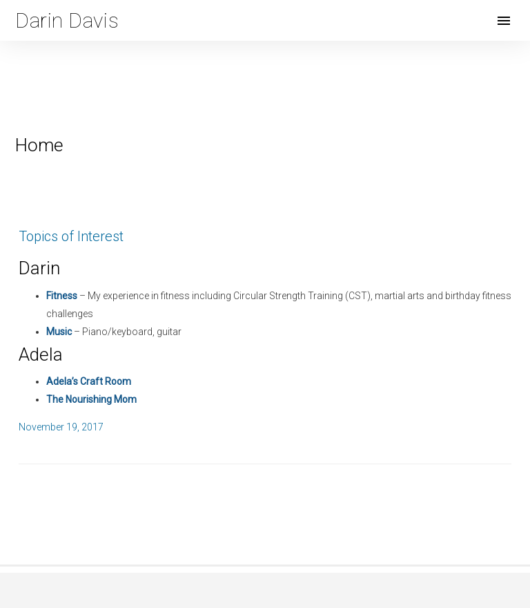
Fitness (61, 295)
